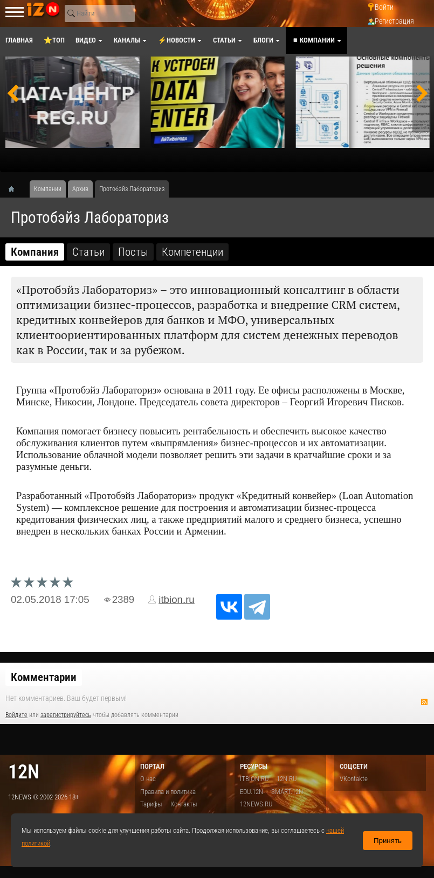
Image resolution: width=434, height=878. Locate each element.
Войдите (16, 715)
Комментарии (44, 677)
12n (23, 771)
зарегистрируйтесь (65, 715)
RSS (424, 702)
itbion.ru (177, 599)
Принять (388, 841)
